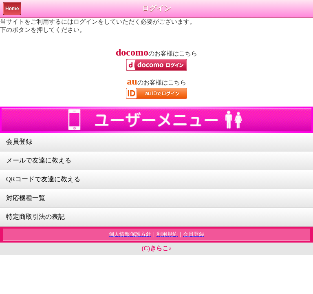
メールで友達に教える (38, 160)
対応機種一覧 (25, 197)
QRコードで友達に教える (43, 179)
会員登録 (19, 141)
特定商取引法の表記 (35, 216)
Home (12, 8)
